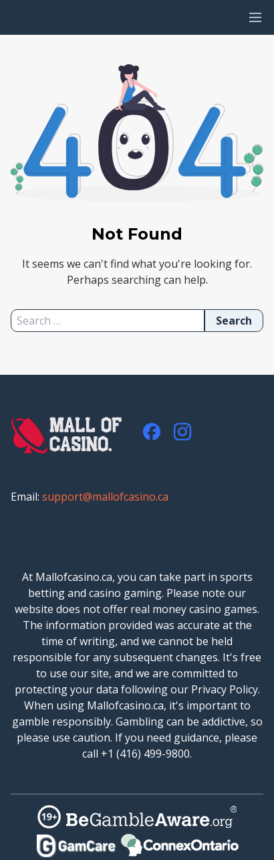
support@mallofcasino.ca (105, 496)
